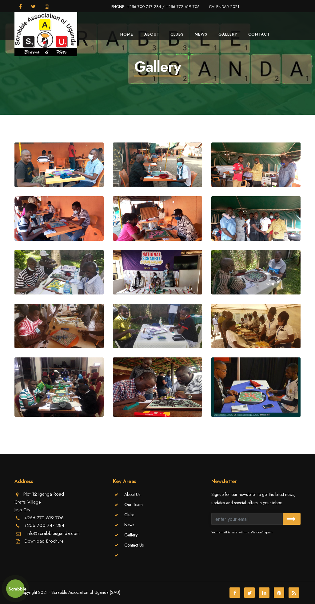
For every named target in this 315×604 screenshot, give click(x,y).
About (151, 34)
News (201, 34)
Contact (259, 34)
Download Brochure (44, 541)
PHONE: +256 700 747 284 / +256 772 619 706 (155, 7)
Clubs (177, 34)
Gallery (227, 34)
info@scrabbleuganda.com (52, 533)
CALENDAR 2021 (224, 7)
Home (126, 34)
